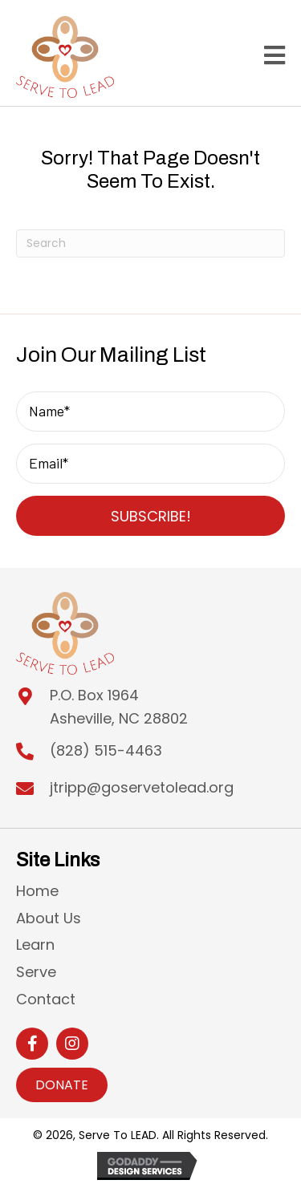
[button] (150, 516)
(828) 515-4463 (106, 750)
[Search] (150, 243)
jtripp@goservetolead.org (142, 787)
